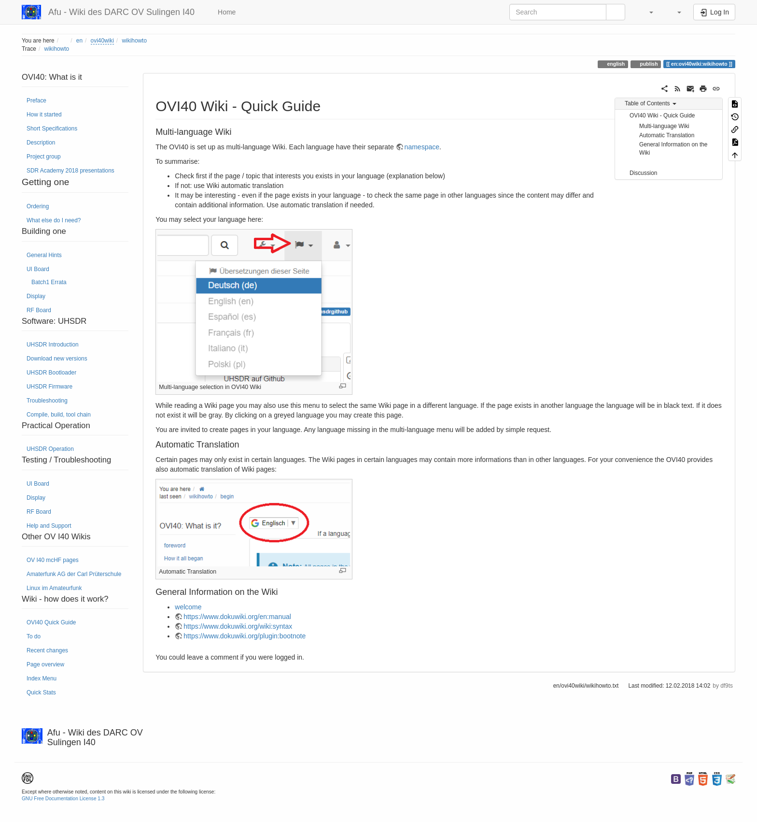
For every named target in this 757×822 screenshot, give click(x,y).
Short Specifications (52, 128)
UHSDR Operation (50, 449)
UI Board (38, 269)
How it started (44, 114)
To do (34, 636)
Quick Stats (41, 692)
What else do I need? (54, 220)
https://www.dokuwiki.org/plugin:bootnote (244, 636)
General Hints (44, 255)
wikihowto (134, 40)
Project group (44, 156)
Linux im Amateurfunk (54, 588)
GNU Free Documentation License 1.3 (63, 798)
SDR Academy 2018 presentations (70, 170)
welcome (188, 607)
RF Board (39, 310)
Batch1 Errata (49, 282)
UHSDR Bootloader (51, 372)
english (615, 64)
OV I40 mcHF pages (53, 560)
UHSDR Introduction (53, 344)
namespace (422, 147)
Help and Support (49, 525)
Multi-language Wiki (664, 126)
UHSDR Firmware (49, 386)
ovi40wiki (102, 40)
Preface (36, 100)
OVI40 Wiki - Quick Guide (662, 115)
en (79, 40)
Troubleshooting (47, 400)
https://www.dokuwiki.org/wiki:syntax (237, 626)
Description (41, 142)
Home (226, 12)
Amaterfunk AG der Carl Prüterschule (74, 574)
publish (648, 64)
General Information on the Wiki (673, 148)
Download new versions (57, 358)
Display (36, 296)
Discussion (644, 173)
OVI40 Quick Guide (51, 622)
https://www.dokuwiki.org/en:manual (237, 616)
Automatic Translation (666, 135)
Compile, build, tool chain (59, 414)
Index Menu (41, 678)
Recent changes (47, 650)
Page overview (45, 664)
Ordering (38, 206)
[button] (646, 12)
